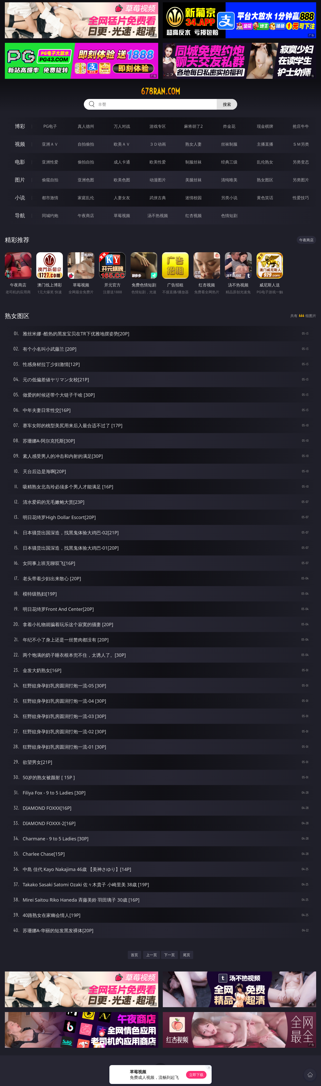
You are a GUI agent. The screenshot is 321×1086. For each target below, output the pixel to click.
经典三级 (229, 162)
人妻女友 (122, 197)
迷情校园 (193, 197)
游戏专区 (158, 126)
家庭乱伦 (86, 197)
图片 (20, 179)
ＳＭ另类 (301, 144)
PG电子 (50, 126)
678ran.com (160, 91)
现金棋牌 (265, 126)
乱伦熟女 (265, 162)
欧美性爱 (158, 162)
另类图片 (301, 180)
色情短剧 (229, 215)
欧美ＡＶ (122, 144)
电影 (20, 161)
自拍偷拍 (86, 144)
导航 (20, 215)
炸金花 (229, 126)
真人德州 (86, 126)
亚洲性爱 (50, 162)
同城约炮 (50, 215)
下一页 (169, 954)
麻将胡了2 (193, 126)
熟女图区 (265, 180)
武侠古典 (158, 197)
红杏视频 (193, 215)
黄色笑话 (265, 197)
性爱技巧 (301, 197)
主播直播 (265, 144)
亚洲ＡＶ (50, 144)
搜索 (227, 104)
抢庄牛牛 (301, 126)
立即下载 (196, 1074)
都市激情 (50, 197)
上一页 (151, 954)
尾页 (186, 954)
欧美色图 (122, 180)
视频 (20, 144)
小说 (20, 197)
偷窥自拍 (50, 180)
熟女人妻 (193, 144)
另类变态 (301, 162)
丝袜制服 (229, 144)
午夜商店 (86, 215)
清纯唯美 (229, 180)
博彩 (20, 126)
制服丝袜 (193, 162)
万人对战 (122, 126)
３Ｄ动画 (158, 144)
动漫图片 (158, 180)
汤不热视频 (157, 215)
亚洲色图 (86, 180)
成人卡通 (122, 162)
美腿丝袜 (193, 180)
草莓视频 (122, 215)
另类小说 (229, 197)
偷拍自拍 (86, 162)
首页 (134, 954)
